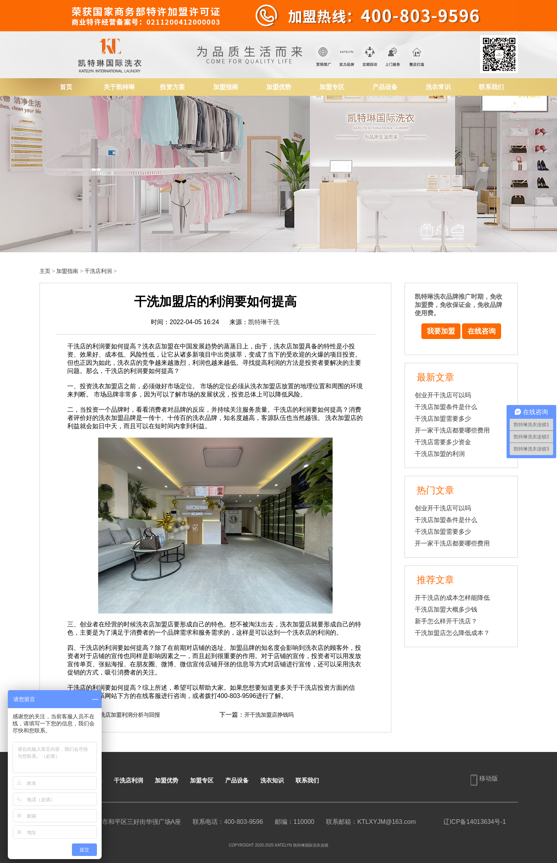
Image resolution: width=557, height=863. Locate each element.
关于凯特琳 (119, 87)
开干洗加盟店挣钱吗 (269, 715)
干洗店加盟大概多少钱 (446, 609)
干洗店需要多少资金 (443, 442)
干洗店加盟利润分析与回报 (127, 715)
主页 (44, 271)
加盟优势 (278, 87)
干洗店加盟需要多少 (443, 418)
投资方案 (172, 87)
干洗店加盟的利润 (440, 453)
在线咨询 (481, 331)
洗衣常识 (438, 87)
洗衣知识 (272, 780)
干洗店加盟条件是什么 (446, 407)
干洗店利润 (98, 271)
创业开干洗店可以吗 (443, 395)
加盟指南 (225, 87)
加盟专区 (331, 87)
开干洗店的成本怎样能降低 (452, 597)
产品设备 (385, 87)
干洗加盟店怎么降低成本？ (452, 633)
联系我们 (491, 87)
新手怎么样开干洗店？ (446, 621)
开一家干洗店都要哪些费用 (452, 430)
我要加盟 (441, 331)
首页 (66, 87)
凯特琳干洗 (263, 322)
